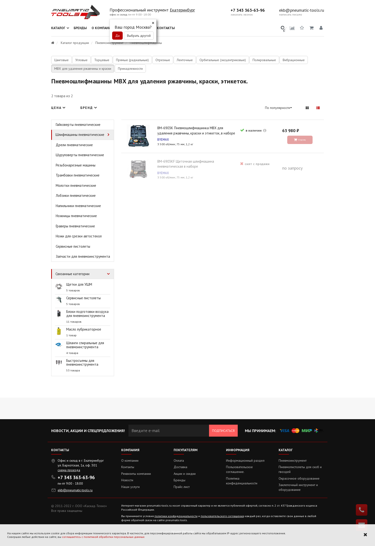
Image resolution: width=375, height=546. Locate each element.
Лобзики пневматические (76, 195)
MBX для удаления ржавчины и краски (82, 68)
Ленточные (185, 60)
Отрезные (162, 60)
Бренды (80, 28)
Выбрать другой (139, 35)
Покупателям (186, 450)
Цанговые (61, 60)
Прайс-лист (182, 487)
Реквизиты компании (136, 473)
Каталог (58, 28)
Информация (237, 450)
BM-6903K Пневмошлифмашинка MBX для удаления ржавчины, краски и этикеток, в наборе (153, 184)
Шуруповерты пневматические (80, 155)
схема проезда (69, 470)
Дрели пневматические (74, 145)
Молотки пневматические (76, 185)
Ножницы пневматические (76, 216)
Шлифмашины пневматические (79, 134)
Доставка (180, 467)
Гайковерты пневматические (78, 124)
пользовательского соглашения (222, 516)
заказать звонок (242, 14)
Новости (127, 480)
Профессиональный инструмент (140, 10)
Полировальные (264, 60)
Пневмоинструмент (293, 460)
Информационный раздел (245, 460)
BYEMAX (133, 196)
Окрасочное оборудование (299, 478)
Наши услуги (130, 487)
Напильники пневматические (78, 205)
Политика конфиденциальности (241, 480)
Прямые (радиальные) (132, 60)
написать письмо (290, 14)
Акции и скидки (185, 473)
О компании (102, 28)
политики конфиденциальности (176, 516)
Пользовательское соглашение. (239, 469)
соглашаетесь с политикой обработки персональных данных (103, 537)
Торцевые (101, 60)
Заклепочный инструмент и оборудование (298, 487)
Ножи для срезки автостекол (79, 236)
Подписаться (223, 430)
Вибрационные (294, 60)
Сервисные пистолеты (73, 246)
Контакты (166, 28)
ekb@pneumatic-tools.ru (301, 10)
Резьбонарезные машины (75, 165)
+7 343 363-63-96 (248, 10)
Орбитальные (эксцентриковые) (222, 60)
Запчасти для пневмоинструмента (83, 256)
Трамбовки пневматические (77, 175)
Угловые (81, 60)
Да (117, 35)
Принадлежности (130, 68)
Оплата (179, 460)
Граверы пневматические (75, 226)
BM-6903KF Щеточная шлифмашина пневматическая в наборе (219, 184)
